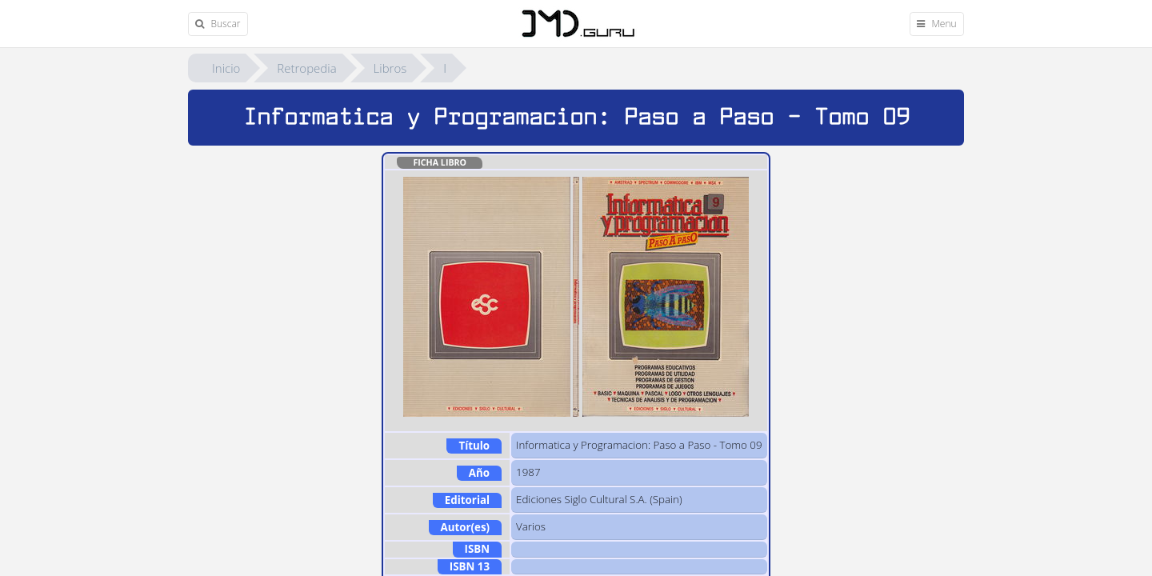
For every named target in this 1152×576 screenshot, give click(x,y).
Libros (390, 68)
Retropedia (306, 68)
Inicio (226, 68)
